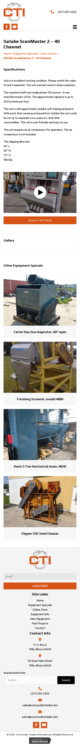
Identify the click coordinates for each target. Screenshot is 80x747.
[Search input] (30, 680)
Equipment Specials (25, 53)
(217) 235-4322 (67, 12)
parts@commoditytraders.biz (40, 717)
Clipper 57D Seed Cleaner (40, 533)
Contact (40, 628)
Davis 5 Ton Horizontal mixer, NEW (40, 466)
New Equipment (40, 618)
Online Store (40, 609)
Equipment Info (40, 614)
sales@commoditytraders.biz (40, 705)
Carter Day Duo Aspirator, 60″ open (40, 332)
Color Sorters (48, 53)
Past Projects (40, 623)
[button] (7, 27)
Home (7, 53)
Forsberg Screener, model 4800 (40, 399)
